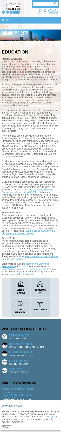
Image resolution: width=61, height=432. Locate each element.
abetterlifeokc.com (22, 355)
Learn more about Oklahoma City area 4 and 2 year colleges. (28, 232)
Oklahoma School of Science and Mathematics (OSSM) (27, 190)
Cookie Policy (50, 416)
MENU (6, 20)
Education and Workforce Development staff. (24, 269)
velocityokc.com (20, 372)
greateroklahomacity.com (26, 347)
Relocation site (26, 274)
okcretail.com (18, 364)
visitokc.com (17, 338)
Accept (6, 427)
